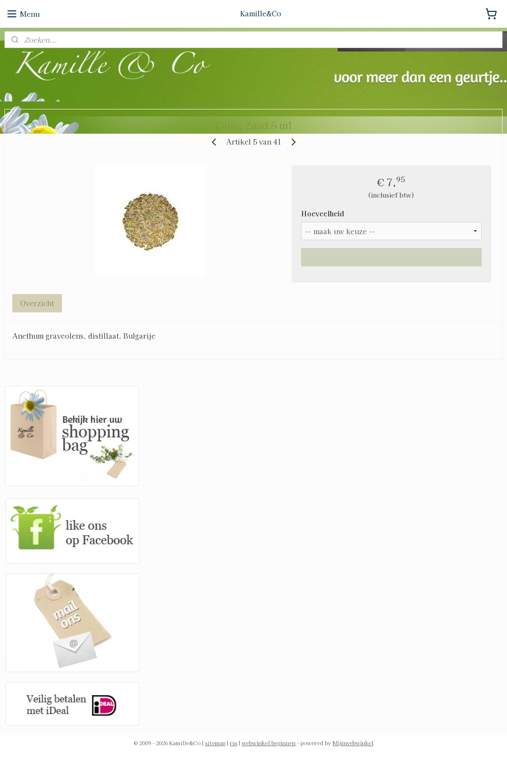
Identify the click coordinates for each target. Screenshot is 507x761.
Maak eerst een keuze (391, 257)
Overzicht (37, 303)
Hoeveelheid (322, 213)
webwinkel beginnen (269, 743)
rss (233, 743)
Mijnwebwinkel (353, 743)
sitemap (215, 743)
